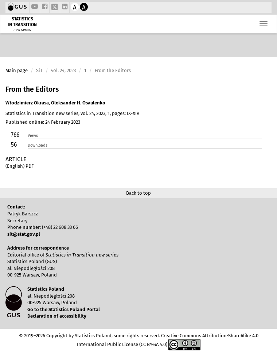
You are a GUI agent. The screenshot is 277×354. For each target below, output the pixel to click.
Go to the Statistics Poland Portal (63, 309)
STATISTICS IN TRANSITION (22, 21)
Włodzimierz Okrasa (27, 103)
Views (33, 135)
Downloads (37, 145)
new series (22, 30)
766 (15, 134)
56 (14, 144)
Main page (16, 70)
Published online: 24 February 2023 (42, 122)
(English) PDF (19, 166)
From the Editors (32, 89)
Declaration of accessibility (56, 316)
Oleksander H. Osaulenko (78, 103)
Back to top (138, 193)
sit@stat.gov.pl (23, 234)
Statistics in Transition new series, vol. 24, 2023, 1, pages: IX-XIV (72, 113)
